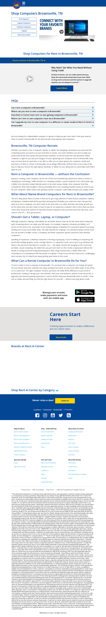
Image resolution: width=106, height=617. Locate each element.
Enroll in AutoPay (46, 436)
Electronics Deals (24, 35)
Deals (16, 463)
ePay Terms (50, 490)
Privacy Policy (25, 490)
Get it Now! (72, 463)
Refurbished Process (21, 451)
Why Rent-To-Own (47, 467)
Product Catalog (19, 455)
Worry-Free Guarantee (48, 463)
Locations (37, 409)
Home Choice (72, 467)
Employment (72, 436)
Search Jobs (61, 337)
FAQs (43, 447)
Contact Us (44, 470)
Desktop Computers (24, 27)
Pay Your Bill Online (47, 432)
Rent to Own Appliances (22, 436)
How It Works (45, 443)
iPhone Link (84, 300)
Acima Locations (73, 451)
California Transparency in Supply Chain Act (70, 490)
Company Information (75, 432)
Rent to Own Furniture (21, 432)
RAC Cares (71, 443)
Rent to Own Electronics (21, 443)
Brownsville (57, 409)
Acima (70, 478)
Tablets (24, 31)
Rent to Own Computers (22, 439)
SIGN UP (65, 400)
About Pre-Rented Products (23, 447)
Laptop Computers (24, 23)
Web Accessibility (38, 490)
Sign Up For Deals (20, 467)
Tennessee (47, 409)
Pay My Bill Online (47, 482)
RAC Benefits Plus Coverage (77, 474)
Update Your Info (46, 439)
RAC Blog (71, 455)
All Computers (24, 19)
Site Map (44, 478)
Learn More (62, 88)
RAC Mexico (72, 470)
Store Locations (73, 447)
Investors (71, 439)
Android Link (85, 293)
